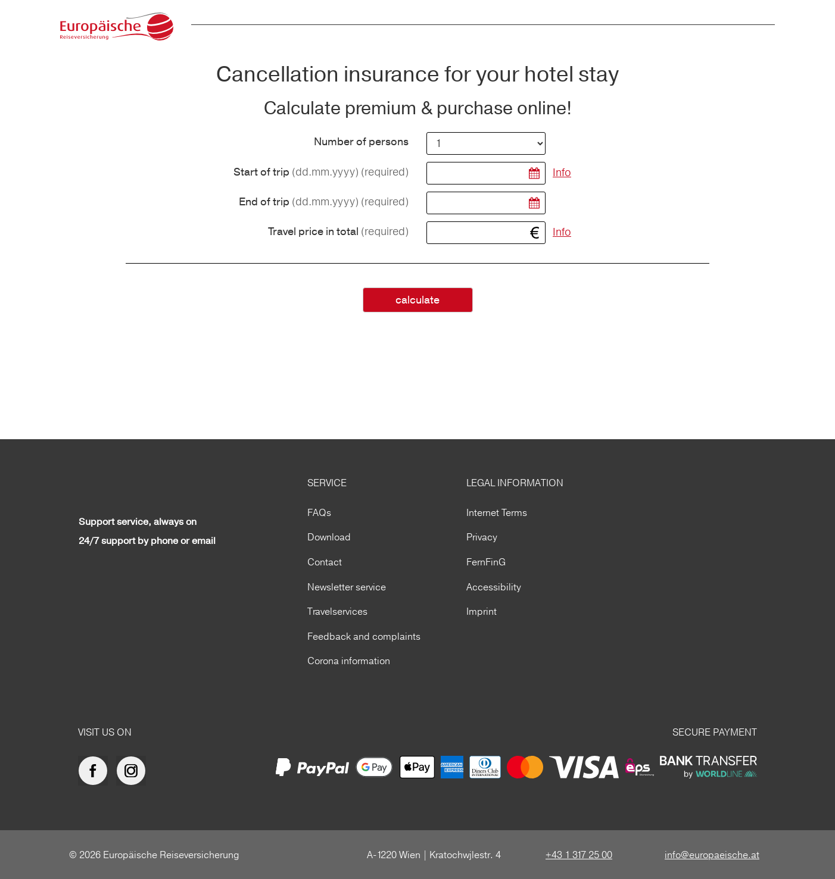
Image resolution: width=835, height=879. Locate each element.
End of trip (324, 202)
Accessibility (493, 587)
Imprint (481, 611)
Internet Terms (496, 512)
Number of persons (361, 142)
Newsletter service (346, 587)
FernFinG (486, 562)
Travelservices (337, 611)
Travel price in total (338, 232)
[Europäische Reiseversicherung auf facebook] (96, 771)
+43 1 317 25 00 (579, 855)
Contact (324, 562)
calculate (417, 300)
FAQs (319, 512)
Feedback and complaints (363, 636)
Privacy (481, 537)
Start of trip (321, 172)
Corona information (348, 661)
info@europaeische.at (712, 855)
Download (329, 537)
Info (562, 172)
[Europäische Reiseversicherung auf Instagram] (134, 771)
